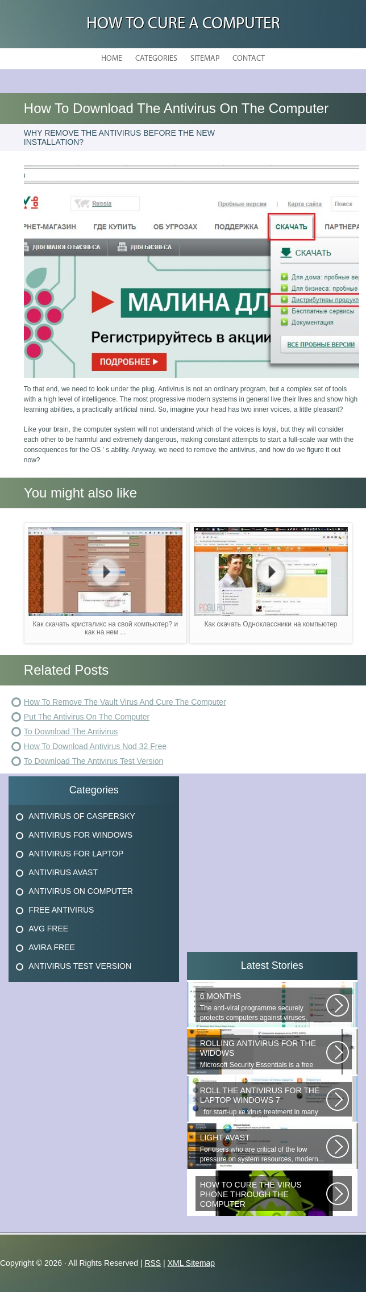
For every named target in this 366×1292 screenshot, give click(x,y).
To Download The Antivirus (71, 731)
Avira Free (51, 947)
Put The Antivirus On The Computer (86, 716)
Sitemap (204, 59)
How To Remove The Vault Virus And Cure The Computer (125, 701)
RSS (152, 1263)
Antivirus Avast (63, 872)
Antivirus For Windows (80, 834)
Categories (156, 59)
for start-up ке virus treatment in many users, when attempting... (263, 1101)
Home (111, 59)
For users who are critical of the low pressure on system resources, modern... (263, 1148)
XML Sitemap (191, 1263)
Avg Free (48, 928)
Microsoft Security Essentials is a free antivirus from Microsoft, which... (263, 1054)
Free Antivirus (61, 909)
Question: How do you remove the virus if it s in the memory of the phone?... (263, 1195)
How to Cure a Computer (183, 24)
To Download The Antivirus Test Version (93, 761)
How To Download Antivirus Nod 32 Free (95, 746)
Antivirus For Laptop (75, 853)
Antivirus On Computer (80, 891)
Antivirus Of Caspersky (81, 816)
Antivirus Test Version (79, 966)
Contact (248, 59)
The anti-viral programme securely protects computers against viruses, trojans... (263, 1007)
